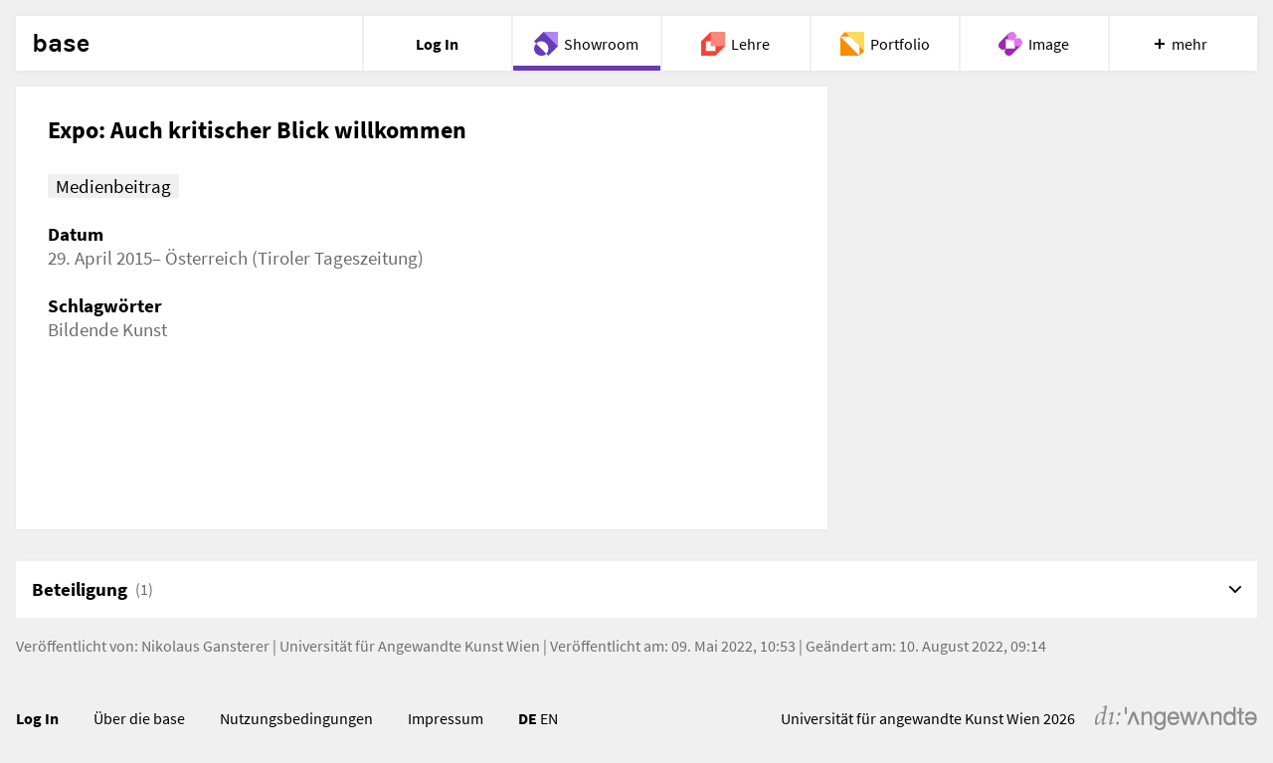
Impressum (445, 718)
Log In (37, 718)
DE (527, 718)
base (61, 44)
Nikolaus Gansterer (205, 646)
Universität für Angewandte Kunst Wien (409, 646)
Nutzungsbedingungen (296, 718)
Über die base (139, 718)
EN (549, 718)
